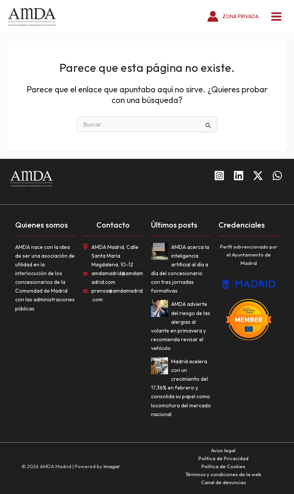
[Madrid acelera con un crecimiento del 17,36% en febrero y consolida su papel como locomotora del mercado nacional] (161, 367)
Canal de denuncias (223, 482)
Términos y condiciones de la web (223, 474)
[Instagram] (219, 175)
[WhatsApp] (277, 175)
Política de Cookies (223, 466)
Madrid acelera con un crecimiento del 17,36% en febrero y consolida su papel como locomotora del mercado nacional (181, 388)
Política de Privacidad (223, 458)
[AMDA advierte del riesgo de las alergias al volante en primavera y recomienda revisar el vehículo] (161, 310)
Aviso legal (223, 450)
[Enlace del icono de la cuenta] (233, 16)
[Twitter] (258, 175)
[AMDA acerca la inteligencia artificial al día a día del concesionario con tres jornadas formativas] (161, 253)
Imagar (112, 466)
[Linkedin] (238, 175)
